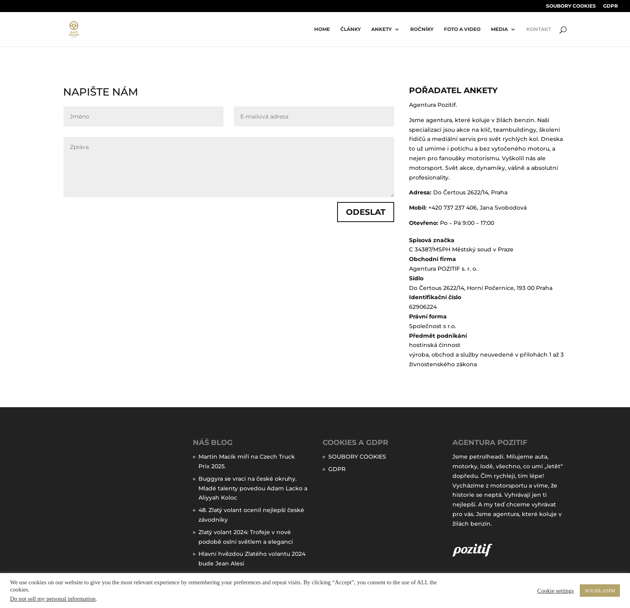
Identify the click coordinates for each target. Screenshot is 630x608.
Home (322, 29)
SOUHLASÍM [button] (600, 591)
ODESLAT (365, 212)
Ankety (381, 29)
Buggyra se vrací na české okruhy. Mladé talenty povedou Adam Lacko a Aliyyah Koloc (252, 488)
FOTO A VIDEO (462, 29)
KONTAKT (538, 29)
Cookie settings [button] (555, 591)
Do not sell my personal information (53, 599)
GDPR (610, 6)
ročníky (422, 29)
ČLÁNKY (350, 29)
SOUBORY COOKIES (571, 6)
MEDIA (499, 29)
